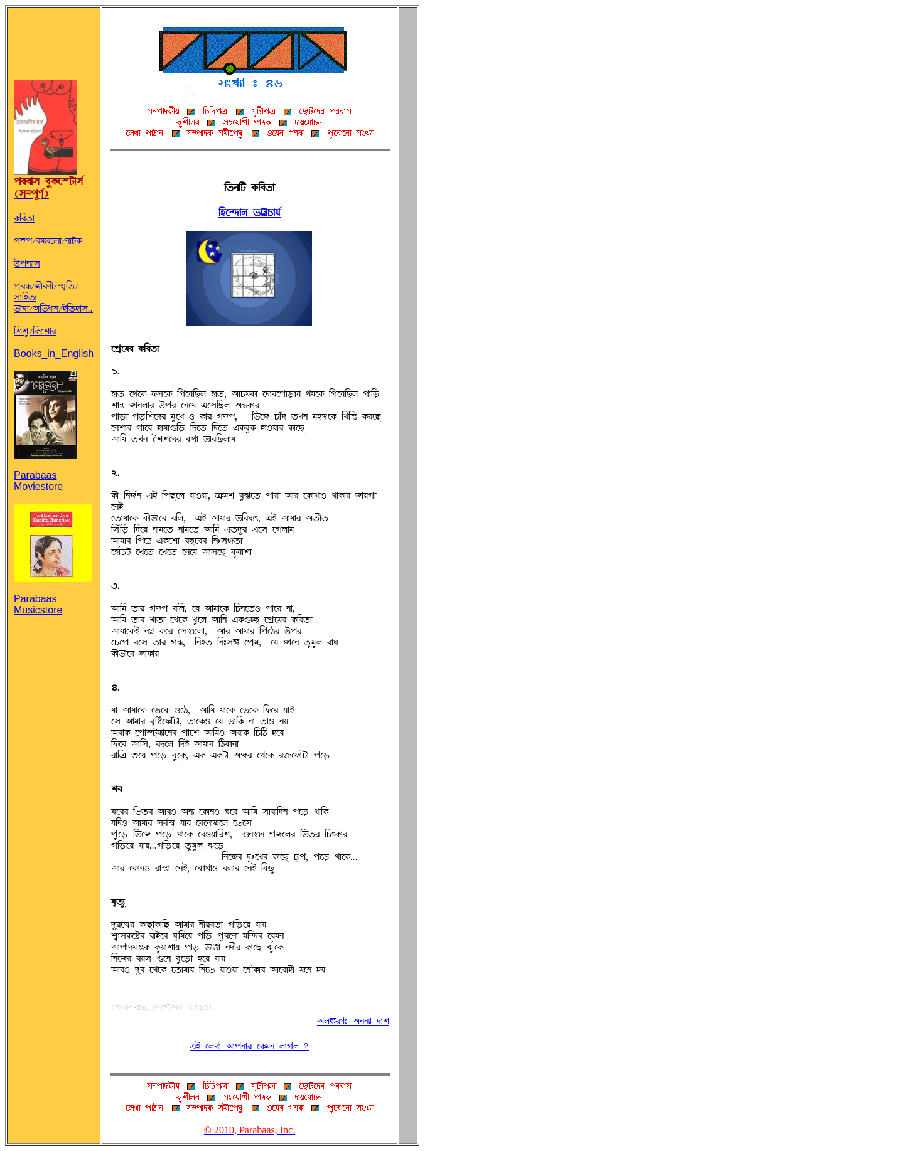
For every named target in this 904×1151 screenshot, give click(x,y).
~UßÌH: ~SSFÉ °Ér (353, 1021)
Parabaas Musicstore (53, 594)
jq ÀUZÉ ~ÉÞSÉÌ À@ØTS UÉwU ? (249, 1046)
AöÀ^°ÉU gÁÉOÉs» (249, 212)
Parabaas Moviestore (45, 471)
